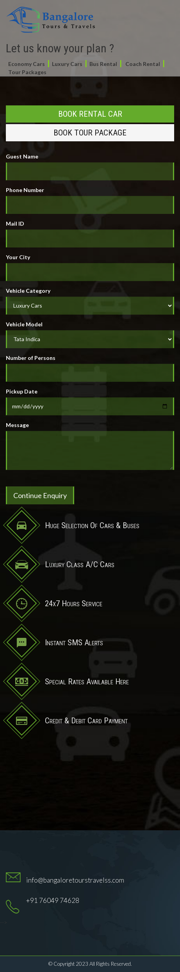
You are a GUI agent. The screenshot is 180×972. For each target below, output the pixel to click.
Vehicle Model (24, 324)
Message (17, 425)
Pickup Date (21, 391)
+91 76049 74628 (52, 900)
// (90, 339)
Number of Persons (30, 357)
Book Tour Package (90, 132)
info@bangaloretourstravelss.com (75, 880)
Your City (18, 257)
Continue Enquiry (40, 495)
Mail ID (15, 223)
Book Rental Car (90, 114)
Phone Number (25, 190)
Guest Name (22, 156)
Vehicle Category (28, 290)
